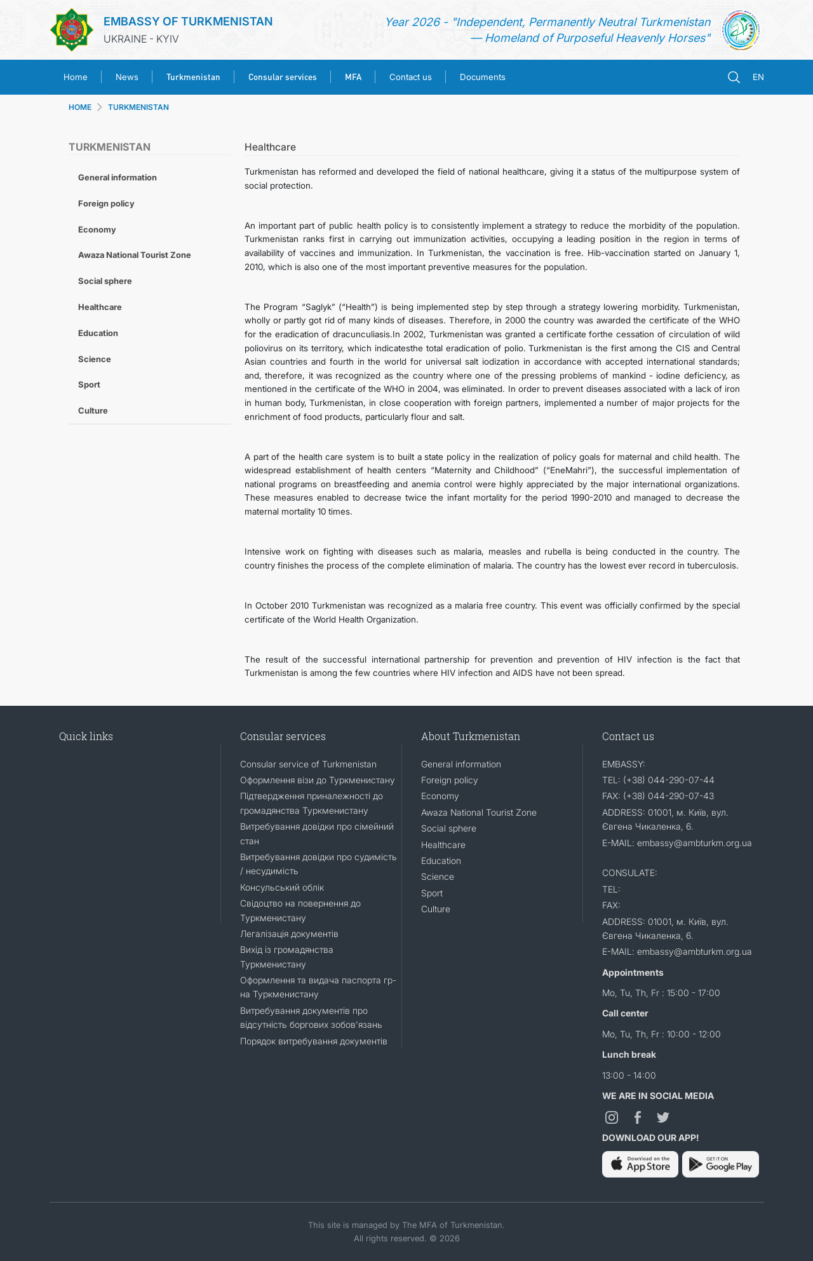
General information (117, 177)
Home (76, 77)
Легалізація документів (289, 933)
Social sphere (105, 281)
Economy (97, 229)
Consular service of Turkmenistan (308, 764)
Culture (93, 410)
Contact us (410, 77)
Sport (89, 384)
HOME (80, 107)
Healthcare (100, 307)
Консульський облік (282, 887)
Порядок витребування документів (313, 1040)
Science (94, 359)
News (127, 77)
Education (98, 333)
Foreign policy (106, 203)
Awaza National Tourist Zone (134, 255)
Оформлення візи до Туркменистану (317, 779)
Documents (483, 77)
